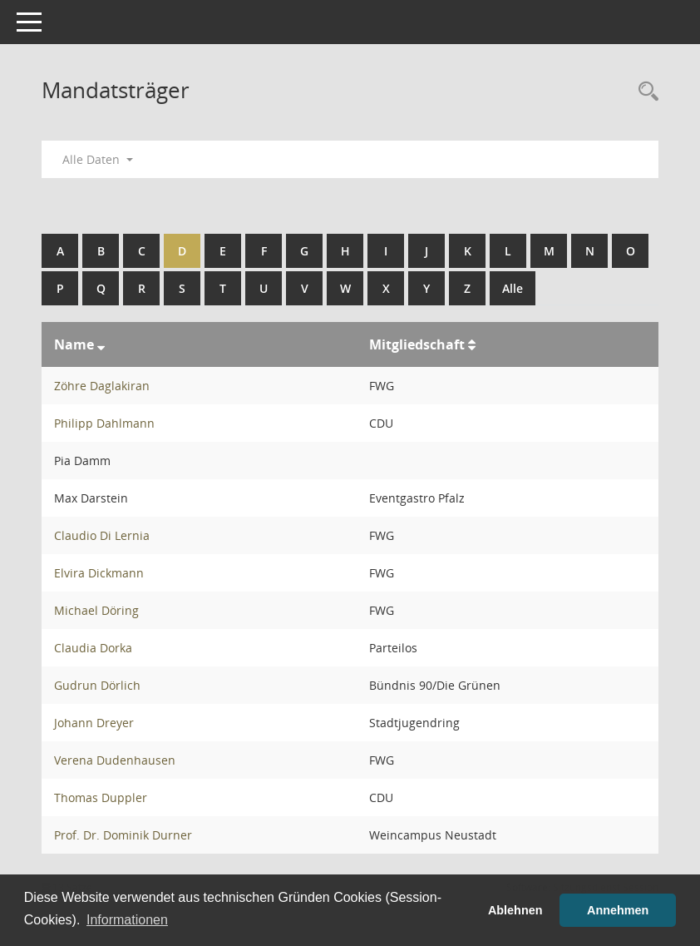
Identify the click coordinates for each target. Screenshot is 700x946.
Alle (512, 288)
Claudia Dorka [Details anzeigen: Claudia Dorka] (93, 648)
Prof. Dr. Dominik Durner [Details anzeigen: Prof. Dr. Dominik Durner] (123, 835)
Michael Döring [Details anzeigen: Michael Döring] (96, 610)
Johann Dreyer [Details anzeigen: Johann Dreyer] (94, 723)
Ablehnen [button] (515, 910)
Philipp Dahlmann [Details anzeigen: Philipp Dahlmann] (104, 423)
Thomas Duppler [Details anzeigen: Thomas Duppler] (100, 797)
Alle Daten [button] (97, 159)
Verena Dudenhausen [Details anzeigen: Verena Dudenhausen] (114, 760)
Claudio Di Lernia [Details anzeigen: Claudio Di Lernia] (102, 535)
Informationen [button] (127, 920)
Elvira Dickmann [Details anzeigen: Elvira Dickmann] (99, 573)
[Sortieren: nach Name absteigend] (101, 344)
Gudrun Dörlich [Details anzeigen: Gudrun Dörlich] (97, 685)
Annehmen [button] (617, 910)
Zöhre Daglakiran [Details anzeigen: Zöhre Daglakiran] (102, 386)
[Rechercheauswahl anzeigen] (644, 92)
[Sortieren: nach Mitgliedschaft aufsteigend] (472, 344)
